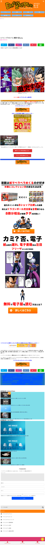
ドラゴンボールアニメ (7, 516)
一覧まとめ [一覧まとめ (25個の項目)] (36, 380)
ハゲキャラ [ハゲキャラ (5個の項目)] (24, 378)
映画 (39, 12)
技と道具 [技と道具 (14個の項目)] (20, 383)
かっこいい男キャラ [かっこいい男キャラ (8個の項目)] (25, 375)
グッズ (17, 15)
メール (2, 489)
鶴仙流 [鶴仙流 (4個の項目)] (40, 385)
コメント (3, 473)
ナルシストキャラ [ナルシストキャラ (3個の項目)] (17, 378)
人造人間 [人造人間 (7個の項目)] (10, 381)
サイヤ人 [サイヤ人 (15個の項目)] (19, 377)
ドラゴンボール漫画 (7, 530)
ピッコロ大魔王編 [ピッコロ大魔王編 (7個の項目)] (32, 378)
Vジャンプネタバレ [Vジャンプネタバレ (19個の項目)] (12, 375)
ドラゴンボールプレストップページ (22, 106)
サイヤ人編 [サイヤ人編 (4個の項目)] (25, 377)
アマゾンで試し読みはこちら (22, 156)
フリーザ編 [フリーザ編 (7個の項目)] (9, 380)
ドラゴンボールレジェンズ (8, 521)
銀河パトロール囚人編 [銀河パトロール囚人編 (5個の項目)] (33, 385)
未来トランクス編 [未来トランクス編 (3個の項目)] (37, 383)
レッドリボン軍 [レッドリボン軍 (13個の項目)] (17, 380)
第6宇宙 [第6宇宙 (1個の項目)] (27, 385)
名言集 (17, 12)
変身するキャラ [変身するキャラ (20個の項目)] (24, 382)
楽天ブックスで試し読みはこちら (22, 151)
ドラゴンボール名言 (7, 527)
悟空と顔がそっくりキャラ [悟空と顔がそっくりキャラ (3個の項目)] (10, 383)
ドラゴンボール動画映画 (8, 524)
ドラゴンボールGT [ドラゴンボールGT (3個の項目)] (32, 377)
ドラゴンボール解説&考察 (8, 533)
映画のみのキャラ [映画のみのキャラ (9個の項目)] (28, 383)
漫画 (28, 12)
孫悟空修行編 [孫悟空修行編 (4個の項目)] (34, 381)
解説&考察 (6, 15)
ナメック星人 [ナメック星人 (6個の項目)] (9, 378)
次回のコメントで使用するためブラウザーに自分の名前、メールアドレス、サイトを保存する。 (18, 497)
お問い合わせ (28, 15)
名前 (2, 485)
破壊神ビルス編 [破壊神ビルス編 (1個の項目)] (9, 385)
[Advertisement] (22, 29)
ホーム (5, 12)
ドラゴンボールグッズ (7, 518)
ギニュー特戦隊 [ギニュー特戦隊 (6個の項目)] (12, 377)
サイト (2, 492)
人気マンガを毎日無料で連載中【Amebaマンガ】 (22, 114)
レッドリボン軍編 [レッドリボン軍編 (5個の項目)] (27, 380)
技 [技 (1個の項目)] (16, 383)
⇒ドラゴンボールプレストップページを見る (22, 361)
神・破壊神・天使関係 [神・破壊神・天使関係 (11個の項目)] (18, 385)
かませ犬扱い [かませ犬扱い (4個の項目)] (34, 375)
